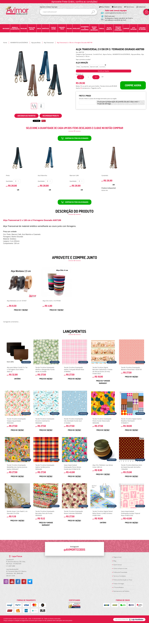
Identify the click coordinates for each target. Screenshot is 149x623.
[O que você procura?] (93, 12)
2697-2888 (10, 566)
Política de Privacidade (120, 572)
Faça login (54, 7)
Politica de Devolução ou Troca (122, 580)
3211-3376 (10, 576)
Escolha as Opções (103, 71)
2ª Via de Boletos (118, 587)
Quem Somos (117, 565)
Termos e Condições (119, 576)
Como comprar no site (120, 568)
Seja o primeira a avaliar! (83, 59)
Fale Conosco (130, 7)
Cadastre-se (141, 7)
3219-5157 (110, 16)
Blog (114, 561)
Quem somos (118, 7)
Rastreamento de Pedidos (121, 591)
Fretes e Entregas (118, 584)
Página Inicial (117, 557)
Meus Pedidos (105, 7)
